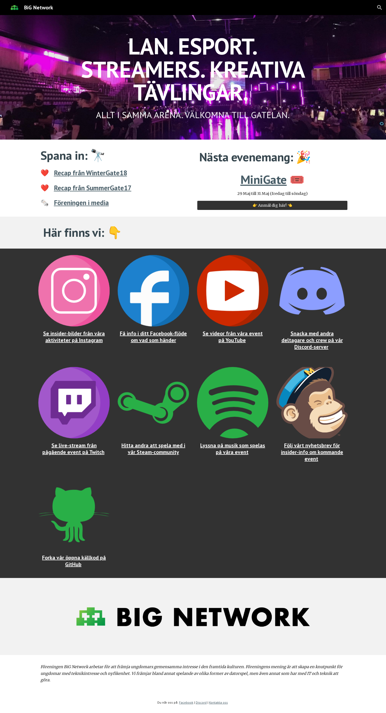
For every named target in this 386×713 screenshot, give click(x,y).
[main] (193, 77)
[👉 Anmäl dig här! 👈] (272, 205)
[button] (379, 7)
